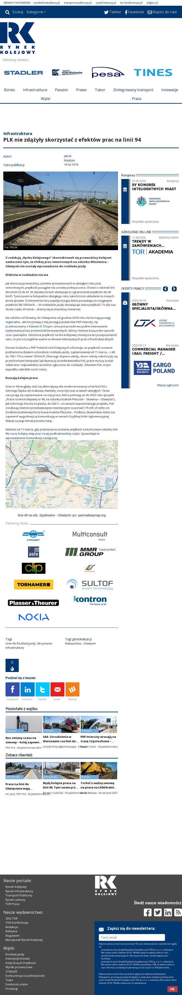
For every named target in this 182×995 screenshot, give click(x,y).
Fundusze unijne (17, 984)
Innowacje (169, 89)
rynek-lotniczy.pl (106, 3)
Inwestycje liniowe (18, 958)
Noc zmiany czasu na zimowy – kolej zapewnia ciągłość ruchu (24, 742)
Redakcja (12, 927)
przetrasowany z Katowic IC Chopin (29, 326)
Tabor (100, 89)
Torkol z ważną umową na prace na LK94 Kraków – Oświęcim (98, 787)
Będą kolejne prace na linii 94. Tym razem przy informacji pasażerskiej (60, 787)
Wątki (45, 98)
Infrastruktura (35, 89)
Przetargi (12, 989)
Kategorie (35, 11)
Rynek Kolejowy (16, 887)
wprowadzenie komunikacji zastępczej (31, 438)
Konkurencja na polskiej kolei (25, 976)
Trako (9, 980)
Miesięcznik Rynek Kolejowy (24, 940)
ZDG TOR (12, 918)
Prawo (81, 89)
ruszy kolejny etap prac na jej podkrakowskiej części (45, 434)
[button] (165, 295)
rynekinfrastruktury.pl (46, 3)
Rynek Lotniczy (15, 900)
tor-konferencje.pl (131, 3)
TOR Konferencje (17, 923)
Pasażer (61, 89)
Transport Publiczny (19, 895)
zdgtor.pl (152, 3)
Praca (136, 98)
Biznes (9, 89)
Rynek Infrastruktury (19, 891)
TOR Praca (12, 904)
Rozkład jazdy (15, 954)
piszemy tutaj (43, 421)
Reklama (11, 931)
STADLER (11, 971)
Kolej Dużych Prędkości (21, 963)
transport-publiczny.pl (78, 3)
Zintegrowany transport (133, 89)
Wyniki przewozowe (19, 967)
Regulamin (13, 936)
